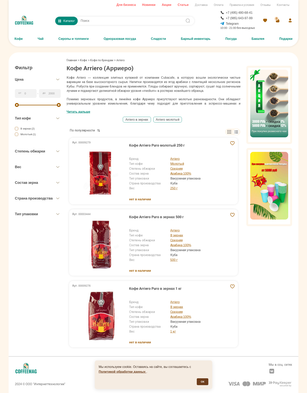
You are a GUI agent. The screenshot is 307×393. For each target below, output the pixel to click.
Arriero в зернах (136, 119)
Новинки (149, 5)
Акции (166, 5)
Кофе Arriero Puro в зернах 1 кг (155, 288)
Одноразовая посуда (120, 39)
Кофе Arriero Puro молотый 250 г (157, 145)
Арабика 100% (180, 173)
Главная (73, 60)
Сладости (158, 39)
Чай (40, 39)
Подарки (286, 39)
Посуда (231, 39)
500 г (174, 260)
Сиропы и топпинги (73, 39)
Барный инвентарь (195, 39)
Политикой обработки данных (122, 371)
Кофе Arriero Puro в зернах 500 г (156, 217)
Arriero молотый (167, 119)
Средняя (176, 169)
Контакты (283, 4)
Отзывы (265, 4)
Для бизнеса (126, 5)
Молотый (177, 164)
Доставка (201, 4)
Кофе (18, 39)
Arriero (175, 159)
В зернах (176, 235)
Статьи (183, 5)
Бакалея (258, 39)
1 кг (173, 331)
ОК (202, 381)
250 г (174, 188)
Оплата (218, 4)
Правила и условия (242, 4)
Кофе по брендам (101, 60)
